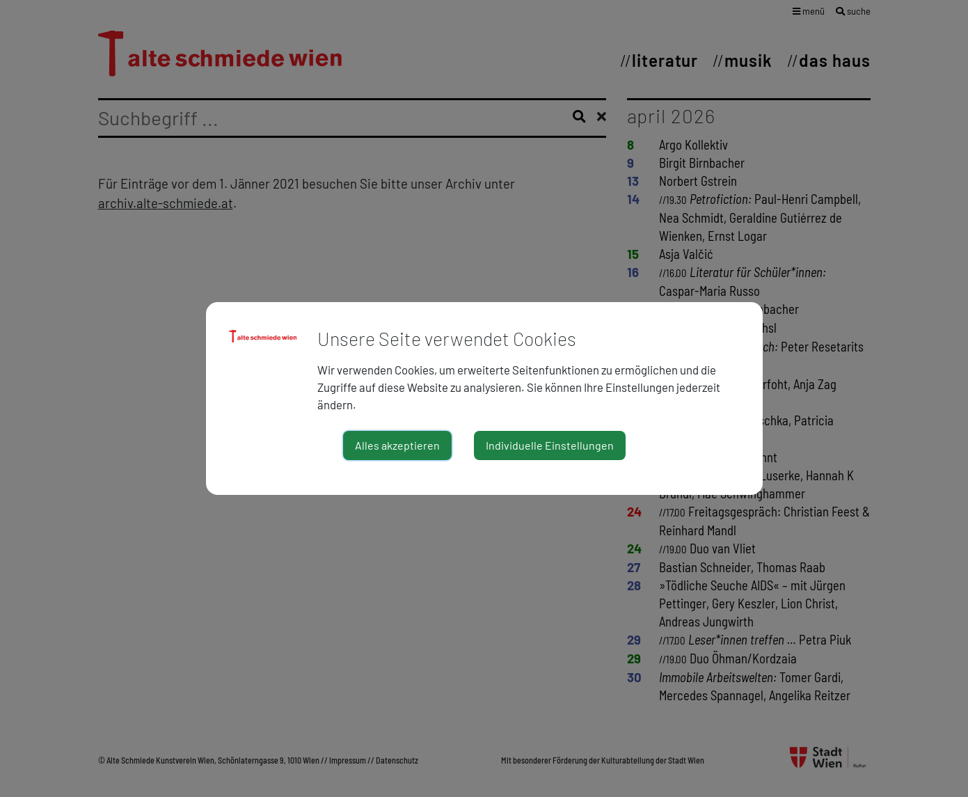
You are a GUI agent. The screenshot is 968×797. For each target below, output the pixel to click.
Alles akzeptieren (397, 445)
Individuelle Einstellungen (550, 445)
